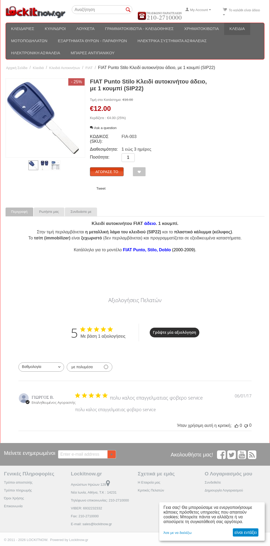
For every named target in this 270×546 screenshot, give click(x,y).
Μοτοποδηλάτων (29, 40)
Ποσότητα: (99, 157)
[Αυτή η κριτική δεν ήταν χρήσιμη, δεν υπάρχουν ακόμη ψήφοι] (246, 425)
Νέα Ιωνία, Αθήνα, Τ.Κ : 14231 (94, 492)
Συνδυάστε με (80, 212)
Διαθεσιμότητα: (104, 149)
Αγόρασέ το (106, 172)
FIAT (89, 68)
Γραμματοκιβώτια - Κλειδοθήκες (139, 28)
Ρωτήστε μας (49, 212)
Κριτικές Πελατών (151, 490)
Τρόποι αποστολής (18, 482)
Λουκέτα (85, 28)
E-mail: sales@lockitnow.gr (91, 524)
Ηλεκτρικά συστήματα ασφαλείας (171, 40)
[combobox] (41, 367)
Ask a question (103, 128)
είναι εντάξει (245, 532)
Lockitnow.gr (78, 540)
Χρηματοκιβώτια (201, 28)
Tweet (100, 188)
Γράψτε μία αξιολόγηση (174, 332)
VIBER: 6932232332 (86, 508)
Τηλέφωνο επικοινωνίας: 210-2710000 (100, 500)
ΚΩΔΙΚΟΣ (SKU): (99, 139)
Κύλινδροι (55, 28)
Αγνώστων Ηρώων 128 (90, 484)
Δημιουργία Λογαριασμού (224, 490)
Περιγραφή (19, 212)
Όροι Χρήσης (14, 498)
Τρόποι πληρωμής (18, 490)
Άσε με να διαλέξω (177, 533)
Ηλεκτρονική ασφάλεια (35, 53)
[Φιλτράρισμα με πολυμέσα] (89, 367)
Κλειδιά (237, 28)
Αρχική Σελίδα (16, 68)
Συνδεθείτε (213, 482)
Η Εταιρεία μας (149, 482)
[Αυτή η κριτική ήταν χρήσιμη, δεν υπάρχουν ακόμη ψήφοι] (236, 425)
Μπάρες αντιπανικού (93, 53)
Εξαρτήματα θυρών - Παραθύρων (92, 40)
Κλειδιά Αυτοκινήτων (64, 68)
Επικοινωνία (13, 506)
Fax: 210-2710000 (85, 516)
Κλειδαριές (22, 28)
